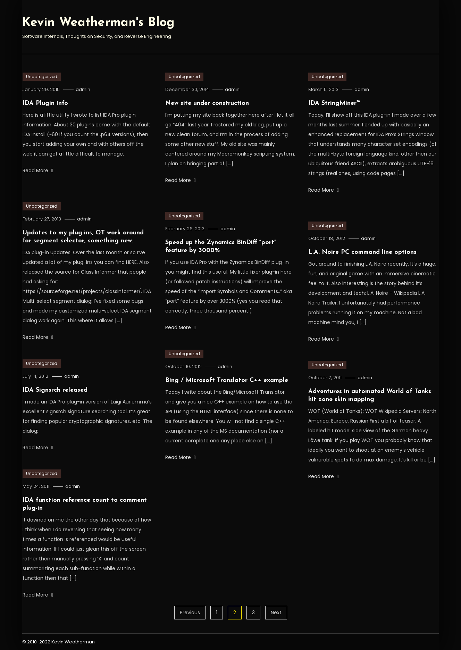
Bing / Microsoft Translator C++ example (226, 380)
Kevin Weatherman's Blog (98, 23)
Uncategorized (41, 77)
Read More (38, 170)
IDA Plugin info (45, 103)
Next (276, 612)
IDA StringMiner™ (334, 103)
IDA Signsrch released (55, 390)
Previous (190, 612)
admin (83, 89)
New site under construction (207, 103)
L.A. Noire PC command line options (362, 252)
